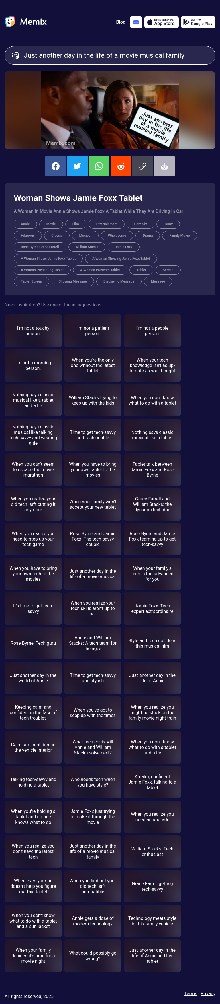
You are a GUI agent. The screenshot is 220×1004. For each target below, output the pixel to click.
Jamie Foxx (123, 247)
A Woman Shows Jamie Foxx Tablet (48, 259)
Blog (120, 22)
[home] (26, 22)
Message (158, 281)
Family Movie (179, 236)
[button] (142, 166)
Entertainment (106, 224)
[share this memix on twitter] (77, 166)
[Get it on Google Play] (198, 22)
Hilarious (28, 236)
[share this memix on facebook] (55, 166)
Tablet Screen (31, 281)
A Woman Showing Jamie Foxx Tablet (121, 259)
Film (75, 224)
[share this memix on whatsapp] (99, 166)
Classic (56, 236)
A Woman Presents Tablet (100, 270)
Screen (168, 270)
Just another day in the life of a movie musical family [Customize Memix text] (116, 55)
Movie (51, 224)
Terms (190, 993)
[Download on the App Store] (161, 22)
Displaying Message (118, 281)
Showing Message (73, 281)
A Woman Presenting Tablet (42, 270)
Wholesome (117, 236)
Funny (168, 224)
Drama (148, 236)
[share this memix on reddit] (121, 166)
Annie (25, 224)
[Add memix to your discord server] (136, 22)
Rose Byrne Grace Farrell (40, 247)
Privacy (208, 993)
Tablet (141, 270)
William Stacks (87, 247)
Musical (85, 236)
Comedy (140, 224)
